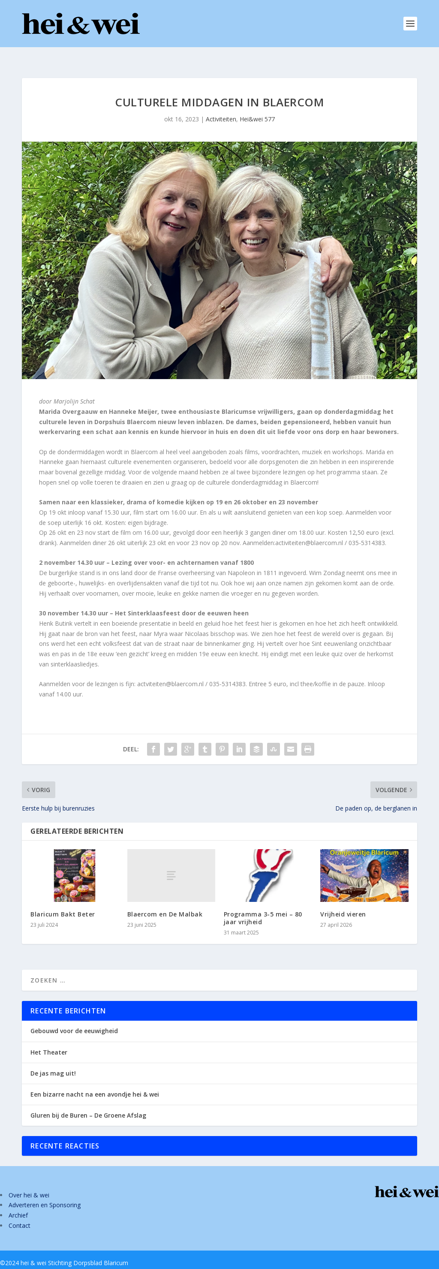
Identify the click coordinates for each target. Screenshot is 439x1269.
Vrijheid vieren (343, 900)
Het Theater (48, 1038)
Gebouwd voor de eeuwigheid (74, 1017)
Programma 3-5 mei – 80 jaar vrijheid (263, 904)
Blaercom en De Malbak (165, 900)
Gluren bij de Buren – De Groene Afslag (88, 1101)
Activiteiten (221, 105)
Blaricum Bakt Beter (62, 900)
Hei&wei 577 (257, 105)
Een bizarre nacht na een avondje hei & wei (94, 1080)
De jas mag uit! (53, 1059)
